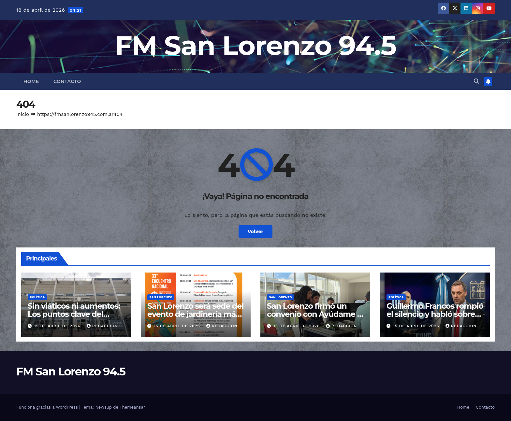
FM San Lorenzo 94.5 (255, 45)
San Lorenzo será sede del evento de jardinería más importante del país (195, 314)
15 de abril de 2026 (58, 326)
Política (37, 297)
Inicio (22, 114)
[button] (476, 81)
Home (31, 81)
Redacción (102, 326)
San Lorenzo (160, 297)
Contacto (67, 81)
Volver (255, 231)
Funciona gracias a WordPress (47, 407)
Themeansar (132, 407)
